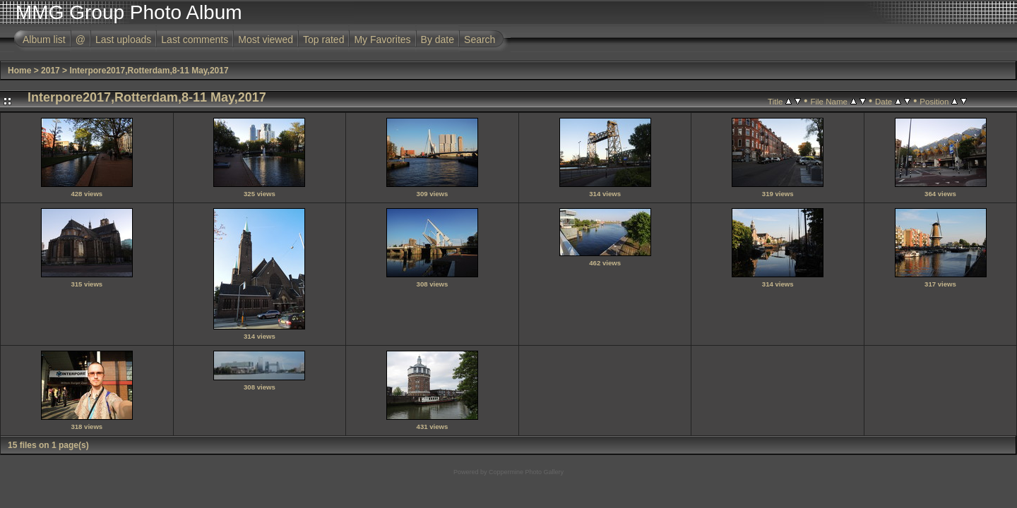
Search (479, 39)
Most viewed (265, 39)
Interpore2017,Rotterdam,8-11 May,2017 (148, 70)
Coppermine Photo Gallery (526, 472)
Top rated (323, 39)
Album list (44, 39)
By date (437, 39)
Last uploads (123, 39)
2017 (50, 70)
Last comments (194, 39)
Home (19, 70)
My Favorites (382, 39)
